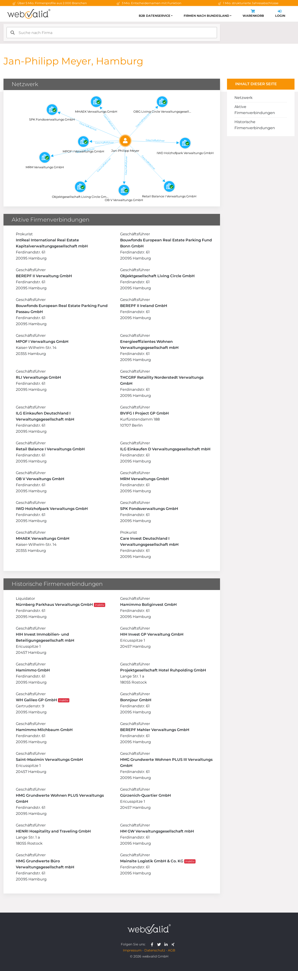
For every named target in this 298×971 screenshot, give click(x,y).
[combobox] (112, 32)
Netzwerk (243, 97)
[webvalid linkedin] (167, 944)
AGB (171, 950)
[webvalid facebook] (153, 944)
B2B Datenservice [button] (154, 15)
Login (280, 13)
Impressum (132, 950)
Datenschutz (154, 950)
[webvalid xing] (173, 944)
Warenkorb (253, 13)
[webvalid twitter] (160, 944)
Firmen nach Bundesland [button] (206, 15)
